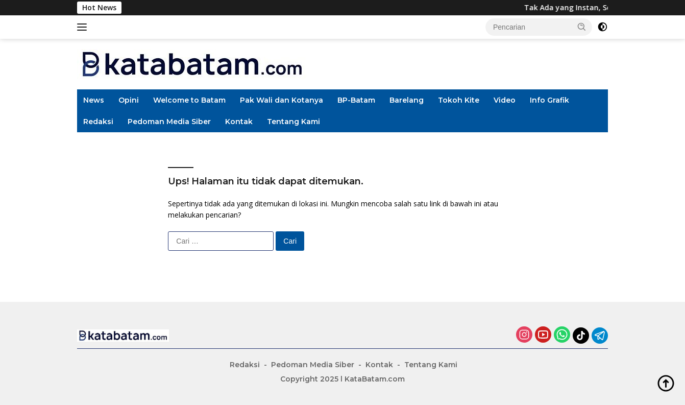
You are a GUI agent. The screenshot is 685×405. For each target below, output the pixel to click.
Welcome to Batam (189, 100)
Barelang (406, 100)
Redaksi (98, 121)
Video (505, 100)
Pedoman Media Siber (169, 121)
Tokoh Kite (458, 100)
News (93, 100)
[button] (582, 26)
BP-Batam (356, 100)
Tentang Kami (293, 121)
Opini (128, 100)
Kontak (239, 121)
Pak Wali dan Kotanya (281, 100)
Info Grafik (549, 100)
